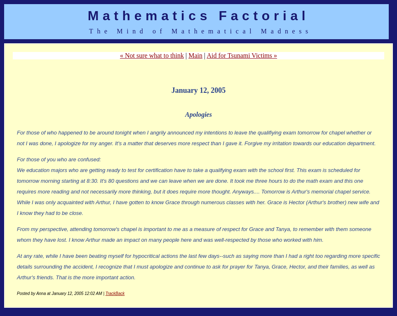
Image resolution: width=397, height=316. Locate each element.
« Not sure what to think (152, 55)
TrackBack (115, 293)
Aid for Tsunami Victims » (242, 55)
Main (195, 55)
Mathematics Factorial (199, 15)
